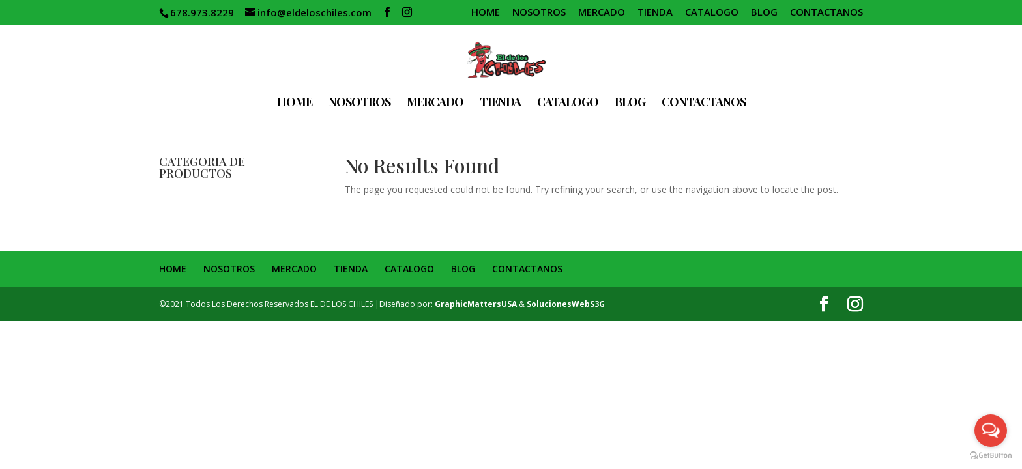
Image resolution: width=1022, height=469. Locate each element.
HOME (485, 12)
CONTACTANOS (826, 12)
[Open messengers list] (990, 430)
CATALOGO (711, 12)
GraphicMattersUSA (476, 303)
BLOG (764, 12)
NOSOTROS (539, 12)
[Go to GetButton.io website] (991, 455)
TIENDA (655, 12)
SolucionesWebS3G (566, 303)
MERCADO (601, 12)
